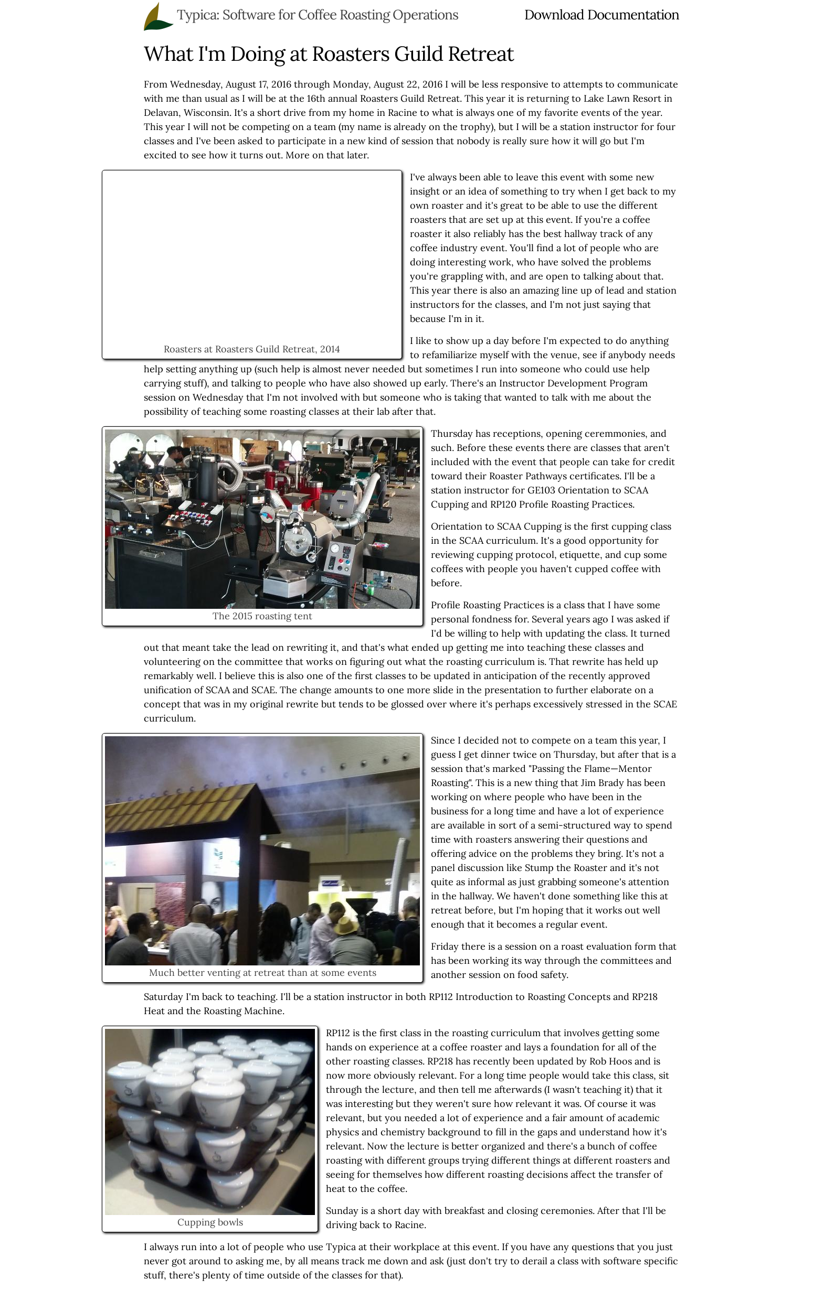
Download (554, 14)
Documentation (633, 14)
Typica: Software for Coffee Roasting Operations (317, 14)
